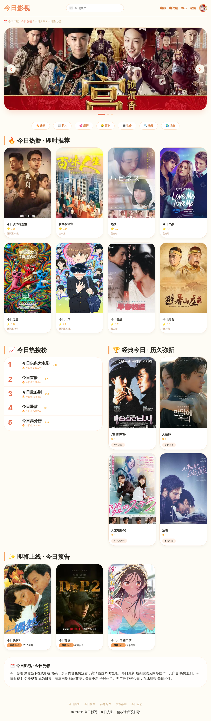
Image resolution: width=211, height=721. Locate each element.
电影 (163, 8)
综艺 (184, 8)
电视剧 (173, 8)
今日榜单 (89, 704)
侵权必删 (121, 704)
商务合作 (105, 704)
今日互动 (136, 704)
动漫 (193, 8)
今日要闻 (74, 704)
